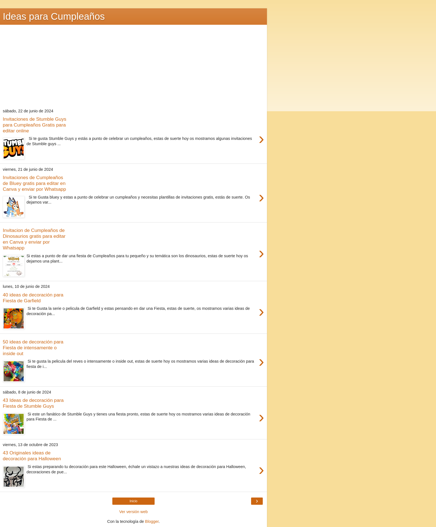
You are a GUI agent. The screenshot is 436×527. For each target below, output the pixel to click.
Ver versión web (133, 511)
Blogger (152, 521)
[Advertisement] (133, 66)
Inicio (133, 501)
